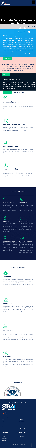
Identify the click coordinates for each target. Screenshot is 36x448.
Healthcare (4, 440)
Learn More (7, 58)
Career (3, 426)
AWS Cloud (21, 419)
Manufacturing (4, 438)
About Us (3, 419)
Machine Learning (22, 421)
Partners (3, 421)
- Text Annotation (23, 428)
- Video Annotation (23, 426)
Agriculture (4, 436)
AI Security (4, 434)
